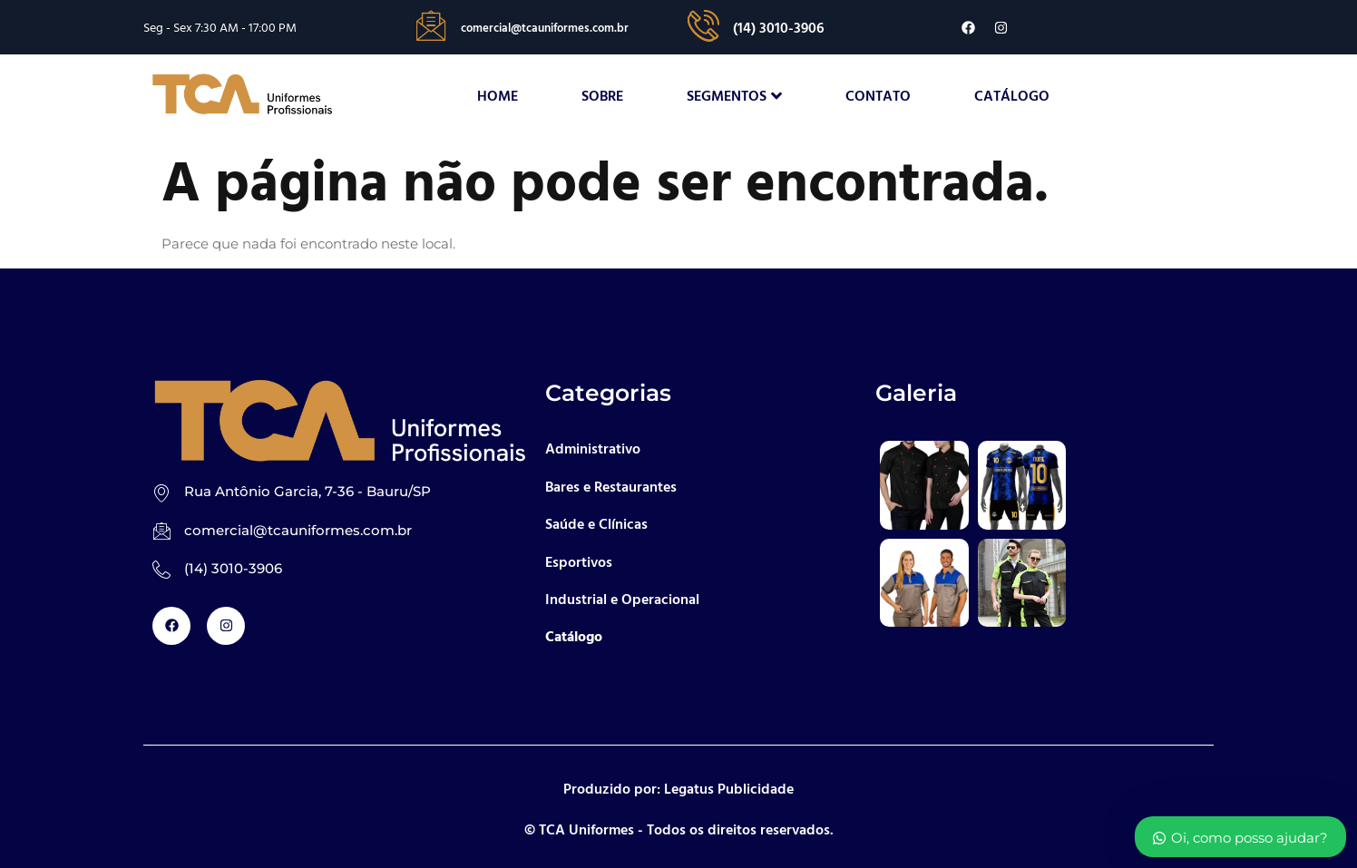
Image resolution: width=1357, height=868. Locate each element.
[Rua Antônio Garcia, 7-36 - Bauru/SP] (161, 492)
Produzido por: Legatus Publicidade (678, 788)
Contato (878, 96)
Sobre (602, 96)
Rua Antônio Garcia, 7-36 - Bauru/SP (307, 492)
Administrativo (592, 449)
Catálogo (1011, 96)
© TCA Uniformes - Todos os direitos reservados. (679, 829)
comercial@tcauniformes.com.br (298, 530)
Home (497, 96)
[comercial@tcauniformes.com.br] (161, 531)
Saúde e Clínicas (596, 524)
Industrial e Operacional (622, 599)
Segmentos (734, 96)
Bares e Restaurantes (611, 486)
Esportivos (578, 561)
